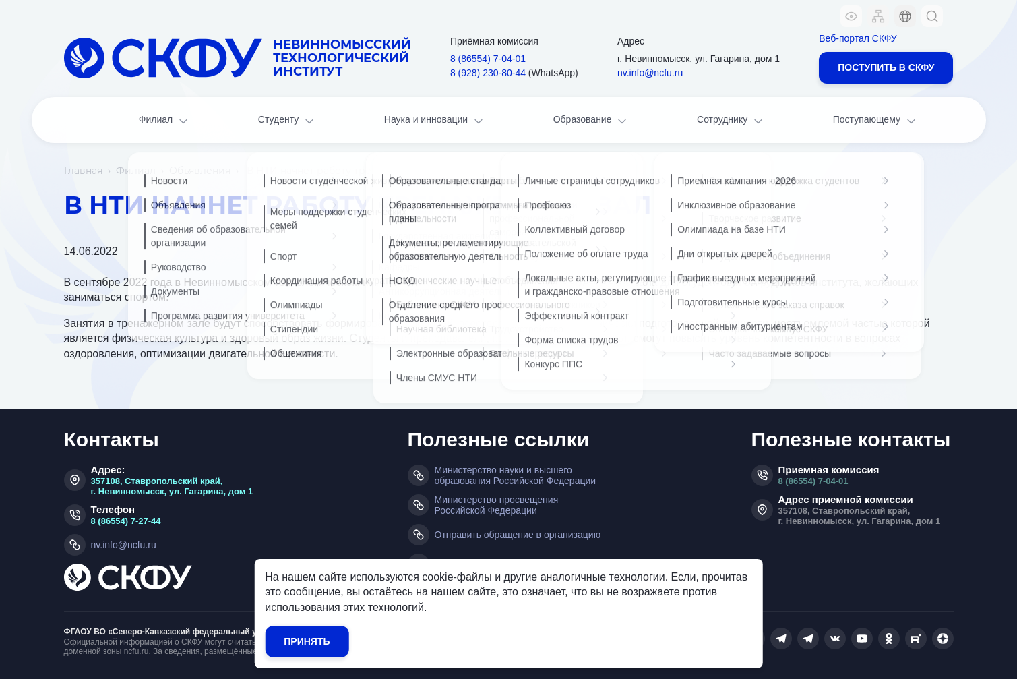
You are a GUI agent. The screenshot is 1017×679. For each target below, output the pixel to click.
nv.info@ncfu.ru (650, 72)
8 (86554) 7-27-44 (126, 521)
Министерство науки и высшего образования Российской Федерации (515, 475)
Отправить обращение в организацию (518, 534)
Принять (307, 641)
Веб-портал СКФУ (857, 38)
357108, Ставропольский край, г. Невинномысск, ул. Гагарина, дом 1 (172, 486)
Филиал (164, 121)
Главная (83, 171)
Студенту (287, 121)
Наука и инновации (434, 121)
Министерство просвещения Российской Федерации (497, 505)
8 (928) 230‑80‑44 (488, 72)
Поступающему (875, 121)
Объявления (199, 171)
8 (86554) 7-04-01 (813, 481)
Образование (591, 121)
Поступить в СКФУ (886, 67)
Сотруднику (731, 121)
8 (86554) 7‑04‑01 (488, 58)
